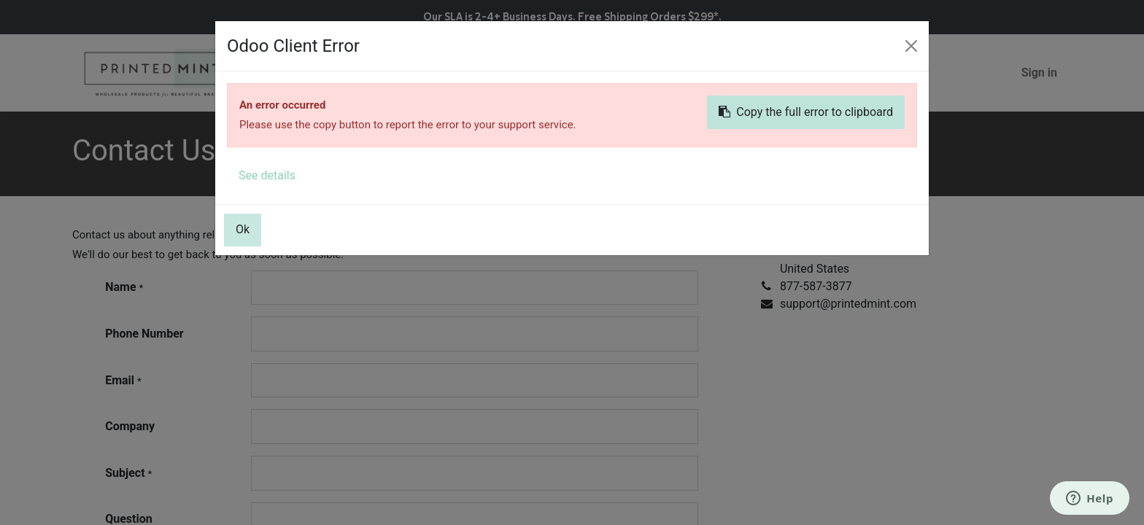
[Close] (911, 46)
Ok (243, 229)
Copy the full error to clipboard (806, 112)
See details (267, 175)
